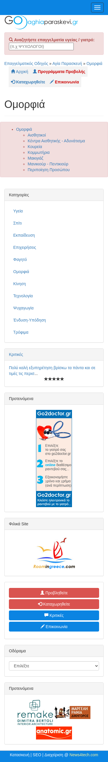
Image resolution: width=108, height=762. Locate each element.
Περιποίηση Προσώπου (49, 169)
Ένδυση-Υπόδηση (29, 320)
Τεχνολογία (23, 296)
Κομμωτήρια (39, 152)
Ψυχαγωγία (23, 308)
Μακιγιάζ (35, 158)
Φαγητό (20, 259)
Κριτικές (16, 354)
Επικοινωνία (54, 626)
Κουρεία (35, 146)
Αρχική (19, 71)
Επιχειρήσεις (24, 247)
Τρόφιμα (21, 332)
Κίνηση (19, 283)
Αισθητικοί (37, 135)
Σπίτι (17, 223)
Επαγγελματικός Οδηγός (26, 63)
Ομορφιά (94, 63)
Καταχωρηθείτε (54, 604)
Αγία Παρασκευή (67, 63)
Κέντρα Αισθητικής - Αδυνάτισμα (56, 141)
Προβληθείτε (54, 593)
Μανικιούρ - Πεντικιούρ (48, 164)
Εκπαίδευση (24, 235)
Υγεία (18, 211)
